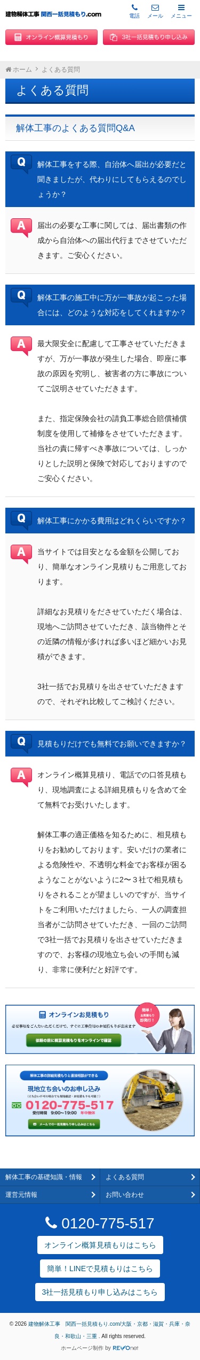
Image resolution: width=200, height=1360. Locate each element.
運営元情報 (21, 1194)
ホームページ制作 (82, 1348)
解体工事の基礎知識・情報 (43, 1177)
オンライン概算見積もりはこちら (100, 1245)
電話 (134, 11)
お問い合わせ (125, 1194)
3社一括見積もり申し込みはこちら (100, 1292)
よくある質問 (125, 1177)
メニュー (181, 11)
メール (155, 11)
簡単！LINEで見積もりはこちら (100, 1268)
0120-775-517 (99, 1223)
